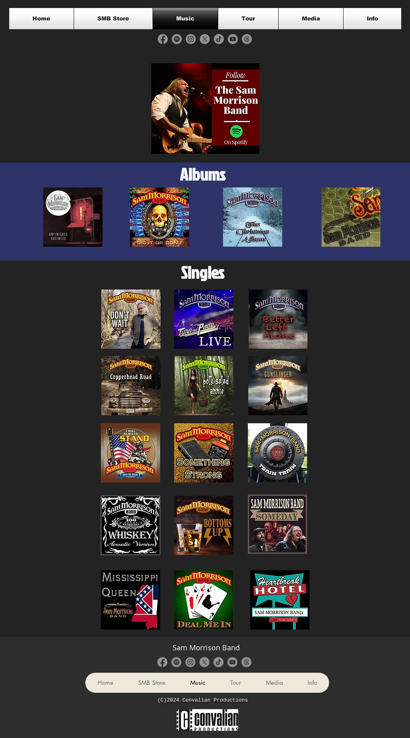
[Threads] (247, 39)
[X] (205, 39)
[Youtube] (233, 39)
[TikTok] (219, 39)
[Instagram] (191, 39)
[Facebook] (163, 39)
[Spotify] (177, 39)
